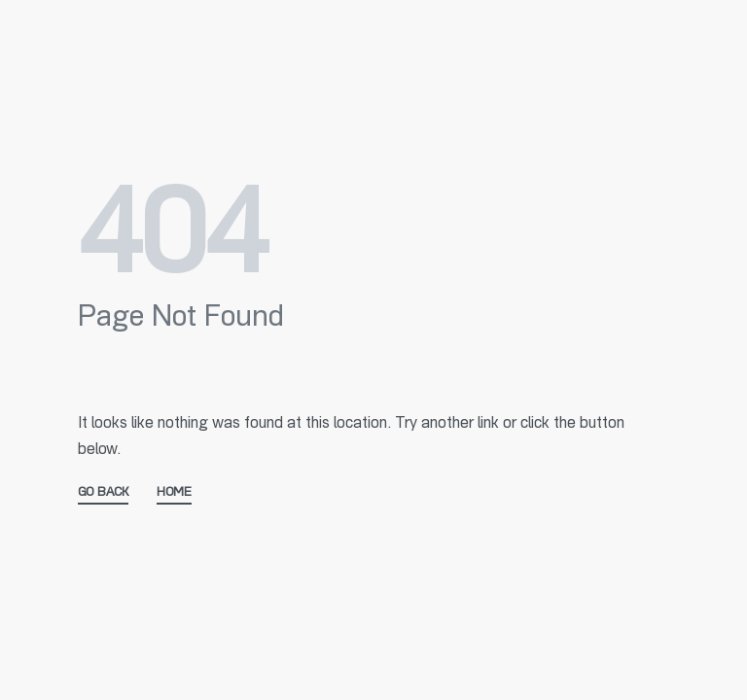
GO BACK (103, 493)
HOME (174, 493)
